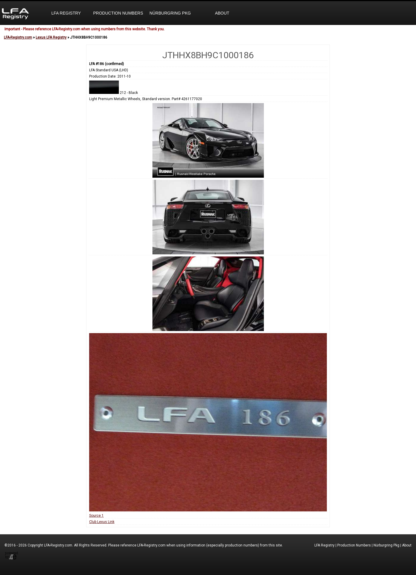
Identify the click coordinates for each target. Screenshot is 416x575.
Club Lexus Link (101, 522)
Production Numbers (118, 13)
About (222, 13)
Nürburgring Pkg (170, 13)
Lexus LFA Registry (51, 37)
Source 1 (96, 515)
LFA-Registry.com (18, 37)
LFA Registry (66, 13)
